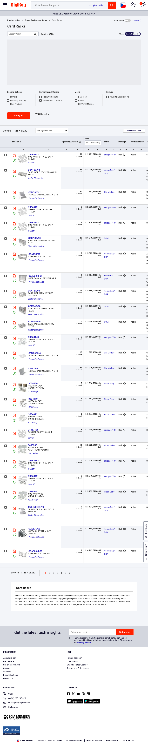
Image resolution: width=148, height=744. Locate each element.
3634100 (33, 383)
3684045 (32, 491)
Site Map (7, 672)
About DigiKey (9, 658)
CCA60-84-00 (35, 551)
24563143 (33, 337)
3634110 (33, 399)
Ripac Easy (109, 383)
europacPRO (110, 154)
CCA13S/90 (34, 170)
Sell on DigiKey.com (11, 665)
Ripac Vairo (109, 414)
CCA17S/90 (34, 254)
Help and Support (74, 658)
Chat (8, 694)
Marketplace (8, 661)
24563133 (33, 222)
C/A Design (33, 392)
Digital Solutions (10, 675)
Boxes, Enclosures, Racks (36, 20)
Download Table (134, 131)
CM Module (109, 192)
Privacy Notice (84, 642)
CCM (106, 238)
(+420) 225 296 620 (14, 698)
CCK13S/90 (34, 528)
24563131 (33, 207)
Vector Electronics (35, 178)
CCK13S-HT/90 (36, 507)
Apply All (18, 115)
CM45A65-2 (34, 192)
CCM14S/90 (34, 306)
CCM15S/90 (34, 321)
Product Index (13, 20)
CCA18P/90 (34, 290)
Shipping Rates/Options (77, 665)
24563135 (33, 429)
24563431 (33, 476)
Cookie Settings (128, 740)
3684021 (32, 414)
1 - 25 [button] (15, 130)
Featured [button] (44, 131)
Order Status (72, 661)
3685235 (32, 445)
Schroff (31, 163)
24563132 (33, 154)
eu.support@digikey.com (16, 702)
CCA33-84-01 (35, 276)
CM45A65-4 (34, 353)
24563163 (33, 460)
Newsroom (8, 678)
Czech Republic (25, 740)
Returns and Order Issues (77, 668)
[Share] (137, 20)
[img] (18, 5)
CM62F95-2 (34, 368)
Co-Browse (10, 707)
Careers (6, 668)
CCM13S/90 (34, 238)
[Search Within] (20, 34)
